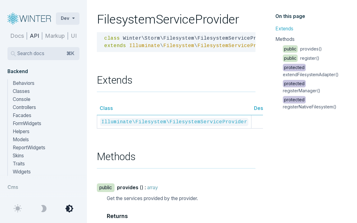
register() (301, 58)
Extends (284, 29)
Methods (285, 39)
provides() (302, 48)
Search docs (46, 54)
